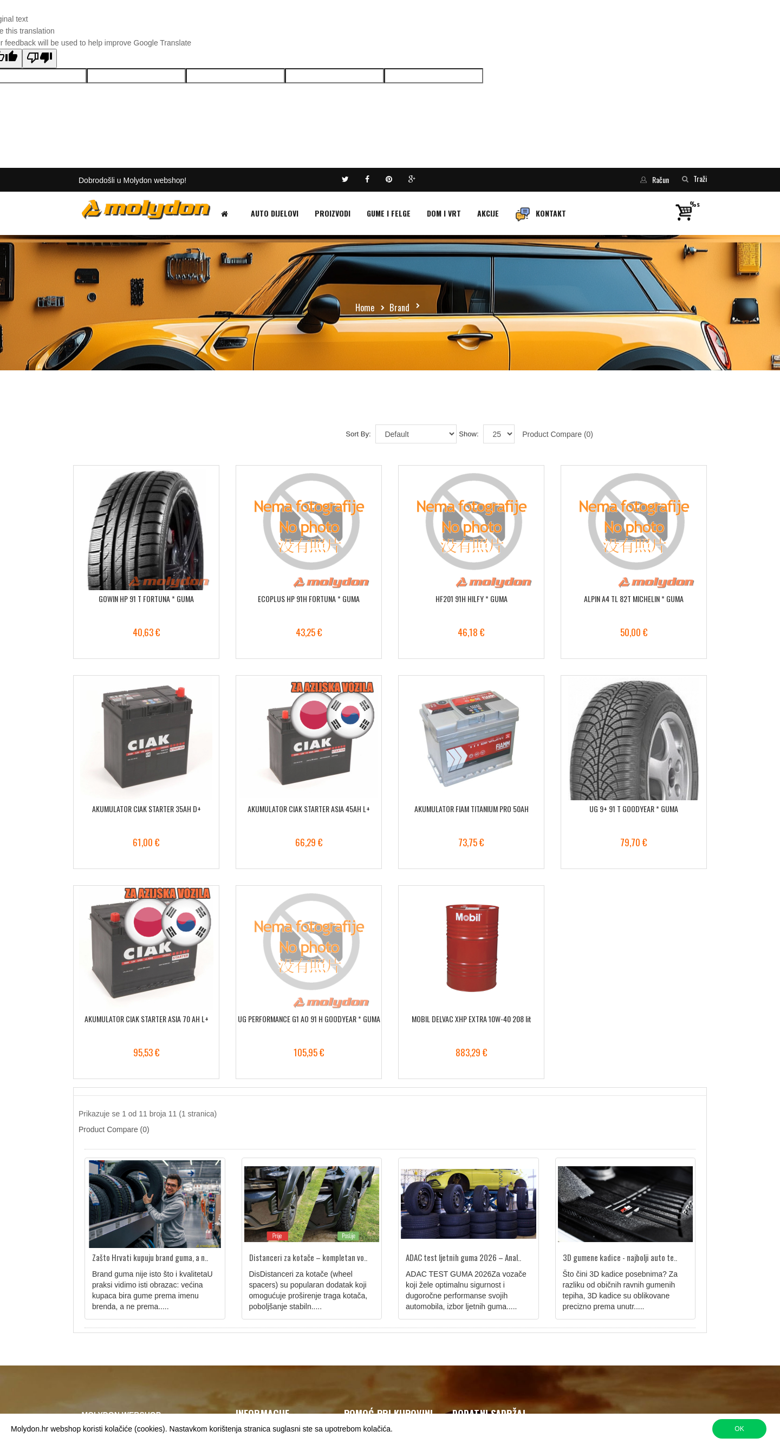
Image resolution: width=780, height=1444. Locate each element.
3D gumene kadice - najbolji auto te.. (620, 1257)
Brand (399, 307)
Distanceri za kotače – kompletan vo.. (308, 1257)
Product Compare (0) (557, 434)
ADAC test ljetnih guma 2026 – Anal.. (463, 1257)
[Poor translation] (39, 58)
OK (739, 1429)
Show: (468, 434)
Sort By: (358, 434)
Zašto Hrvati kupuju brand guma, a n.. (150, 1257)
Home (365, 307)
